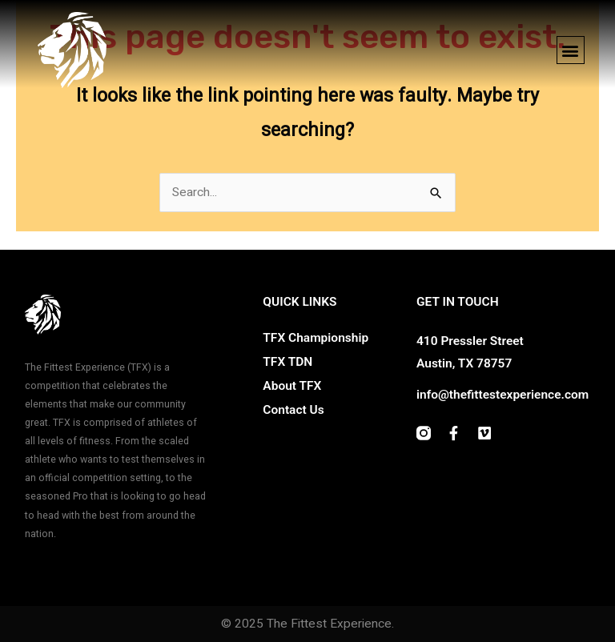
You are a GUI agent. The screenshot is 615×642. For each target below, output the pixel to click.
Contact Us (293, 410)
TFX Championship (315, 338)
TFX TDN (287, 362)
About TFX (292, 386)
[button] (571, 50)
